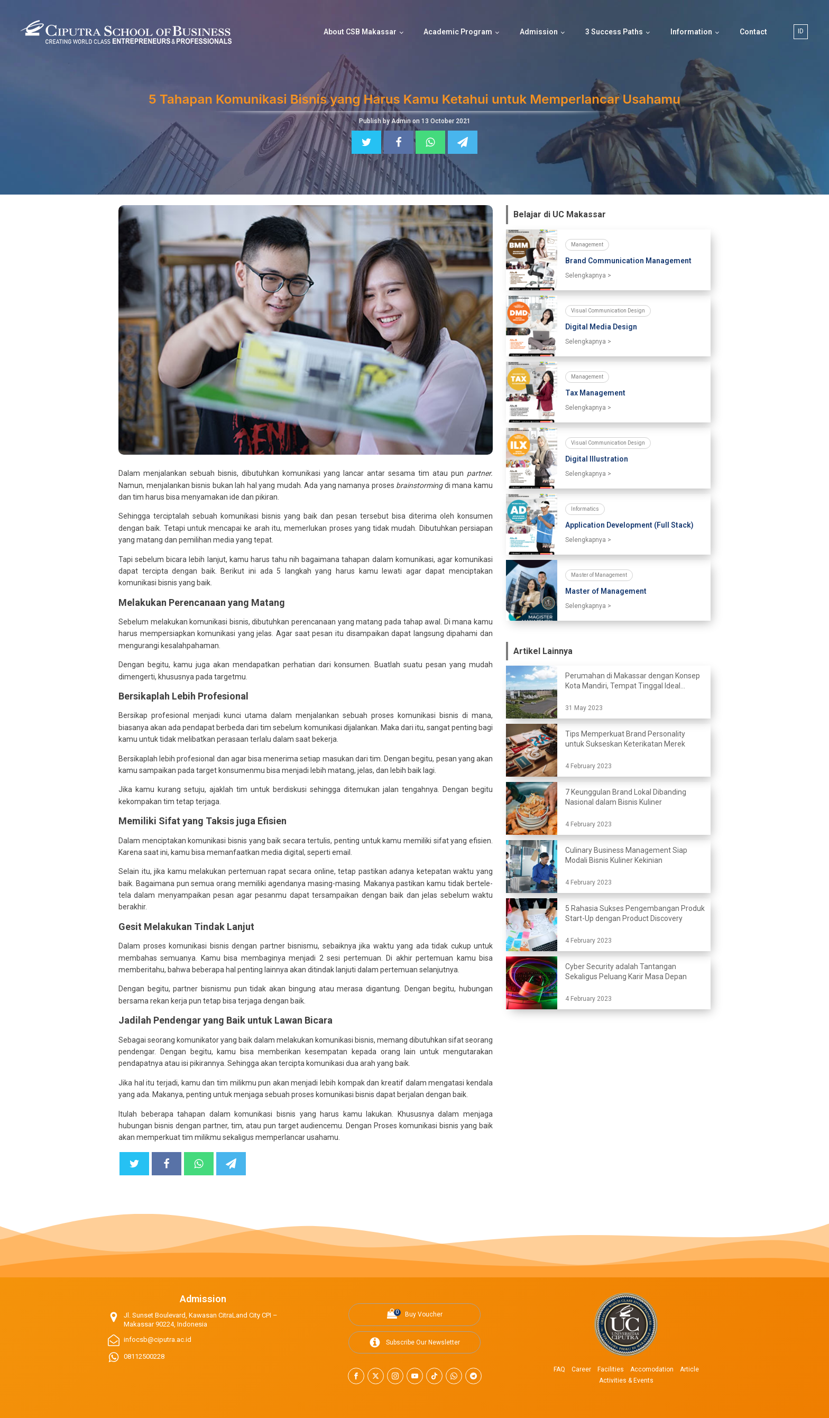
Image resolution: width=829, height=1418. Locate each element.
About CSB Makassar (360, 31)
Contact (753, 31)
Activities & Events (626, 1380)
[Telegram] (462, 142)
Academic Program (457, 31)
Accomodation (652, 1369)
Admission (539, 31)
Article (689, 1369)
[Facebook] (398, 142)
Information (691, 31)
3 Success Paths (614, 31)
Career (581, 1369)
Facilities (610, 1369)
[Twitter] (366, 142)
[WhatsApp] (430, 142)
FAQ (559, 1369)
